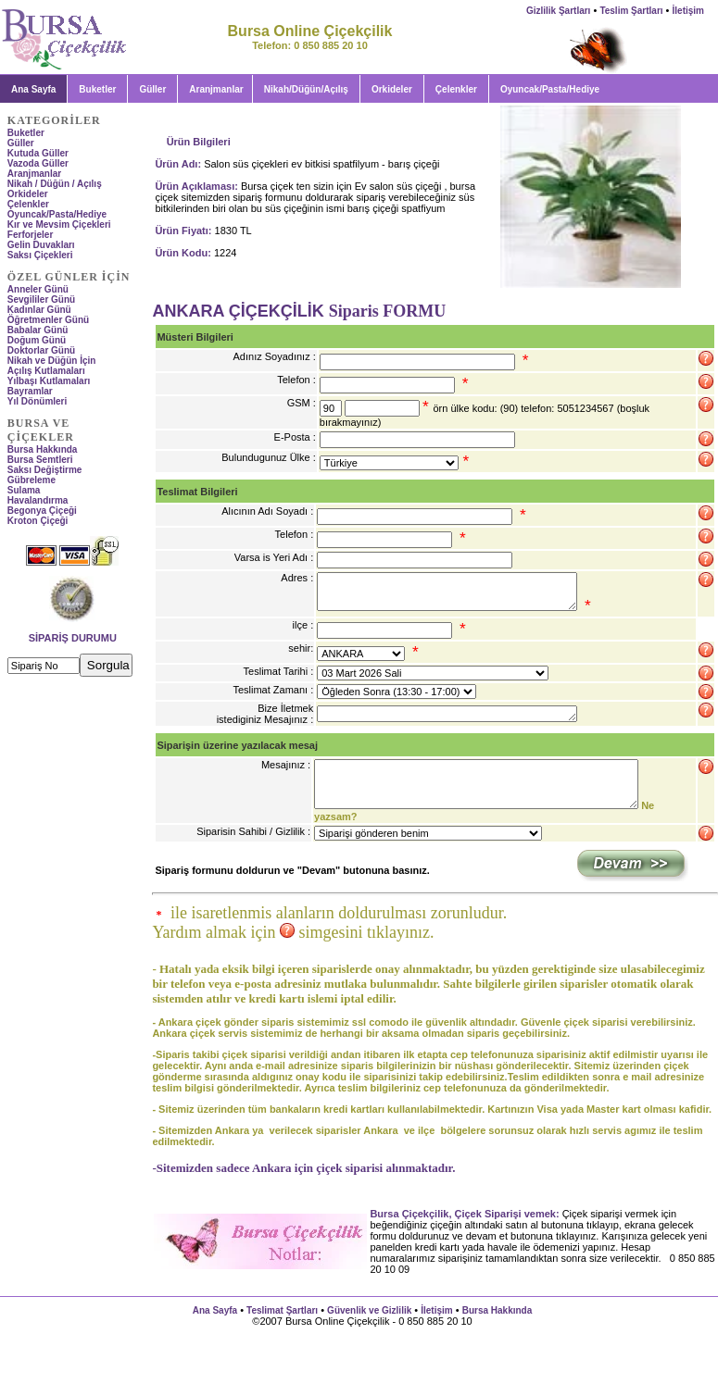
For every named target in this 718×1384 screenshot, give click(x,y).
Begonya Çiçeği (42, 510)
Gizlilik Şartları (558, 11)
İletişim (688, 11)
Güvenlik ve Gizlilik (369, 1310)
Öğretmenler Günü (48, 320)
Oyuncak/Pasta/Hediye (57, 214)
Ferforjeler (30, 235)
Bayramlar (30, 391)
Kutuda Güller (38, 153)
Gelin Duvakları (41, 245)
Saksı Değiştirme (44, 470)
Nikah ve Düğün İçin (51, 360)
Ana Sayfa (215, 1310)
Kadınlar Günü (39, 310)
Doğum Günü (36, 340)
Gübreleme (31, 480)
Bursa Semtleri (40, 460)
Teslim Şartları (630, 11)
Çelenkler (456, 89)
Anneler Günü (38, 289)
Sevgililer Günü (41, 299)
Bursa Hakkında (42, 449)
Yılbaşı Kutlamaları (48, 381)
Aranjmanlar (216, 89)
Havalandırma (38, 500)
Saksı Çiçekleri (40, 255)
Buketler (97, 89)
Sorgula (108, 665)
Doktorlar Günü (41, 350)
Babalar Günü (38, 330)
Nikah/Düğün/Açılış (306, 89)
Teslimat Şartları (282, 1310)
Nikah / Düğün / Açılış (54, 184)
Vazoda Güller (38, 163)
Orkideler (392, 89)
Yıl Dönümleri (37, 401)
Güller (152, 89)
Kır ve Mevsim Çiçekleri (59, 224)
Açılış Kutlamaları (46, 371)
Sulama (24, 490)
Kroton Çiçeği (38, 521)
